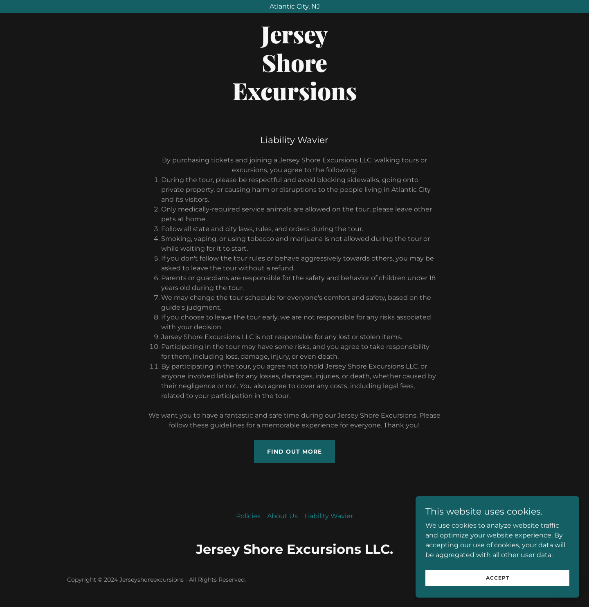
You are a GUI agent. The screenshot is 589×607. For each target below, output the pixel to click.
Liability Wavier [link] (328, 516)
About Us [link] (282, 516)
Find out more (294, 451)
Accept (497, 578)
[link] (295, 98)
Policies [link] (248, 516)
